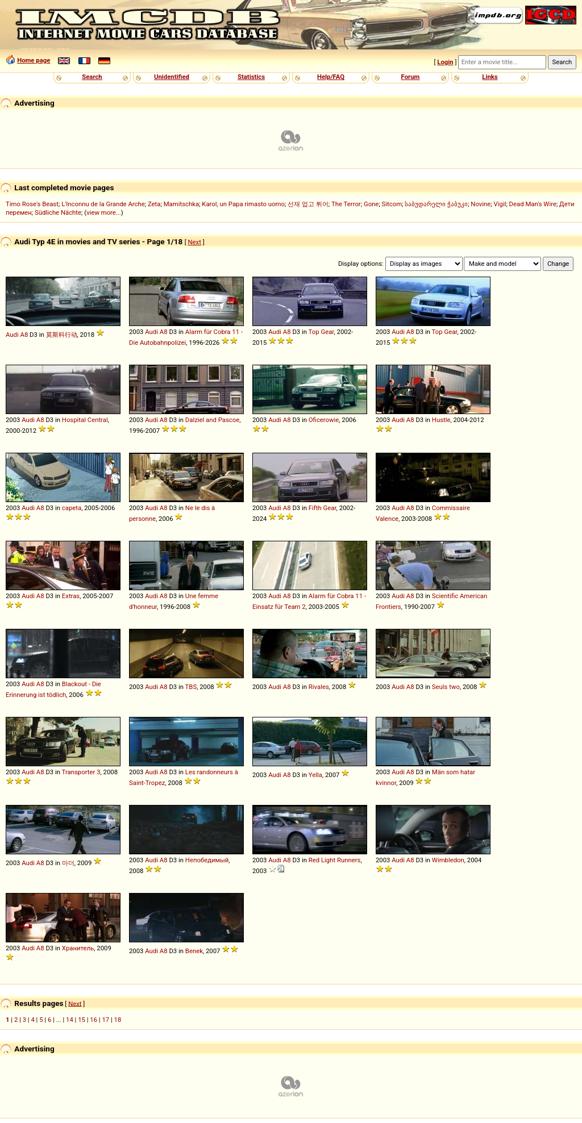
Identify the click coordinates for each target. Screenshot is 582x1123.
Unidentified (171, 77)
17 (105, 1020)
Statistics (251, 77)
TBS (191, 687)
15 (81, 1020)
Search (92, 77)
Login (445, 62)
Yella (315, 775)
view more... (103, 212)
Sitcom (392, 204)
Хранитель (78, 948)
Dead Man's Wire (532, 204)
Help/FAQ (330, 77)
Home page (33, 60)
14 (69, 1020)
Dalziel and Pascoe (212, 420)
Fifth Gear (322, 508)
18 (118, 1020)
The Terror (346, 204)
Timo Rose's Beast (32, 204)
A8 (24, 335)
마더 (68, 863)
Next (194, 242)
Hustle (441, 420)
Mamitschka (181, 204)
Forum (410, 77)
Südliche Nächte (58, 212)
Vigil (500, 204)
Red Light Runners (335, 860)
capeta (71, 508)
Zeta (154, 204)
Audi (12, 335)
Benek (194, 951)
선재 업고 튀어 (308, 204)
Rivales (319, 687)
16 (93, 1020)
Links (489, 77)
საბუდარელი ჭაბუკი (436, 204)
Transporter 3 (81, 772)
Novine (480, 204)
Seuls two (446, 687)
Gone (371, 204)
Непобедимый (206, 860)
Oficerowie (324, 420)
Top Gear (321, 332)
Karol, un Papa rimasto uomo (243, 204)
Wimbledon (448, 860)
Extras (71, 596)
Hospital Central (85, 420)
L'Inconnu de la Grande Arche (103, 204)
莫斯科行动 (61, 335)
